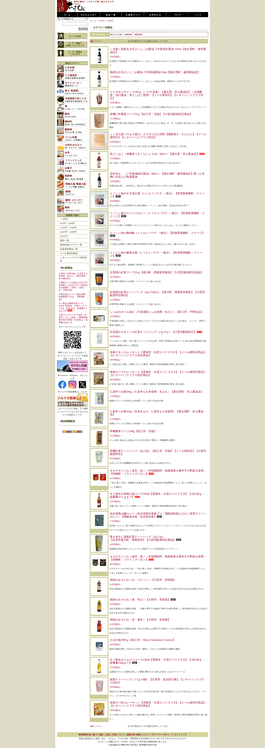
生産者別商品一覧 (69, 249)
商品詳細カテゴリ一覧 (71, 244)
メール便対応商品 (69, 253)
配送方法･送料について (138, 734)
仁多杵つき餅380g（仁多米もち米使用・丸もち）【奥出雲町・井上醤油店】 (73, 276)
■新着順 (138, 34)
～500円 (64, 219)
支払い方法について (115, 734)
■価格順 (128, 34)
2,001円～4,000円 (68, 232)
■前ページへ (96, 41)
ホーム (93, 21)
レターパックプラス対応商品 (73, 259)
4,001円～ (64, 236)
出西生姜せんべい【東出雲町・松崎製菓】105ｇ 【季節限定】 (73, 296)
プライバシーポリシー (161, 734)
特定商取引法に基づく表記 (90, 734)
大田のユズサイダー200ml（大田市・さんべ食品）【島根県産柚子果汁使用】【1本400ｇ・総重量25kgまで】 (73, 318)
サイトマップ (180, 734)
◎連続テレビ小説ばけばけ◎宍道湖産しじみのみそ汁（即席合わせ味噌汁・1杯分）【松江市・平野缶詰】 (73, 286)
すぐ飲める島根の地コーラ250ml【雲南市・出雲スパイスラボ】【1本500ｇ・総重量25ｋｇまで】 (73, 307)
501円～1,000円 (67, 223)
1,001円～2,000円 (68, 227)
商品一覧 (64, 240)
